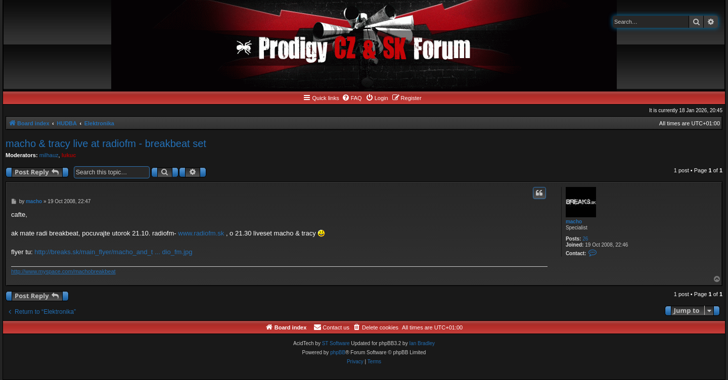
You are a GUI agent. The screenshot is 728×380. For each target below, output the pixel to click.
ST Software (336, 343)
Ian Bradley (422, 343)
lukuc (69, 155)
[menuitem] (352, 98)
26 (585, 239)
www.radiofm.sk (201, 233)
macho (574, 221)
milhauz (49, 155)
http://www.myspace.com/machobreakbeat (63, 271)
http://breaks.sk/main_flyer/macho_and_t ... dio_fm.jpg (113, 252)
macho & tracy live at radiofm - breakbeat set (106, 143)
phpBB (337, 352)
